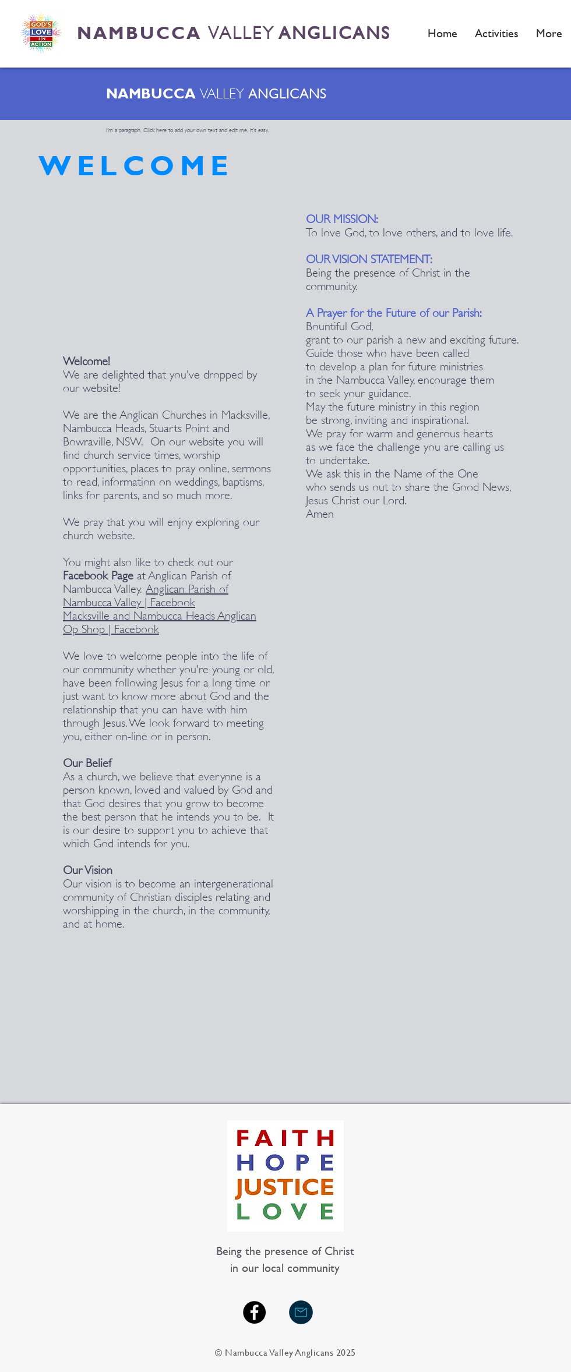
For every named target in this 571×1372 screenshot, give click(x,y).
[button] (496, 33)
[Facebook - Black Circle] (254, 1312)
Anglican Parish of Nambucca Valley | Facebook (145, 595)
